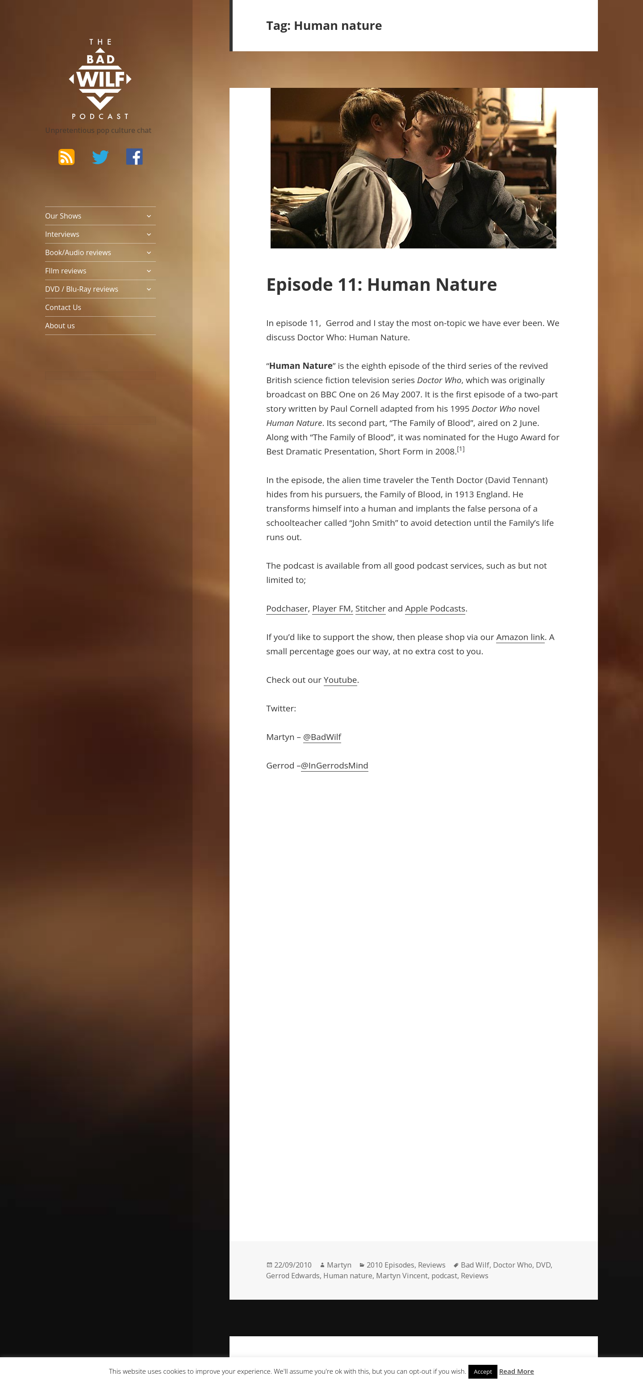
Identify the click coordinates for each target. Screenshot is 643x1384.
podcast (444, 1276)
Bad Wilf (475, 1265)
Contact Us (63, 307)
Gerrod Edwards (293, 1276)
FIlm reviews (65, 271)
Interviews (62, 234)
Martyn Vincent (402, 1276)
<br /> (293, 1015)
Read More (516, 1371)
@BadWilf (322, 737)
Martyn (339, 1265)
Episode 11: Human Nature (381, 284)
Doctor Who (512, 1265)
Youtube (340, 680)
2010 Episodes (390, 1265)
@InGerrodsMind (334, 765)
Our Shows (63, 216)
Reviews (432, 1265)
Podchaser (287, 608)
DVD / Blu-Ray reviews (81, 289)
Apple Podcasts (435, 608)
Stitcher (370, 608)
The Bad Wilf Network (83, 51)
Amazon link (520, 637)
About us (60, 326)
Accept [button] (483, 1371)
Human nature (347, 1276)
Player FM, (332, 608)
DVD (543, 1265)
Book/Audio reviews (78, 252)
